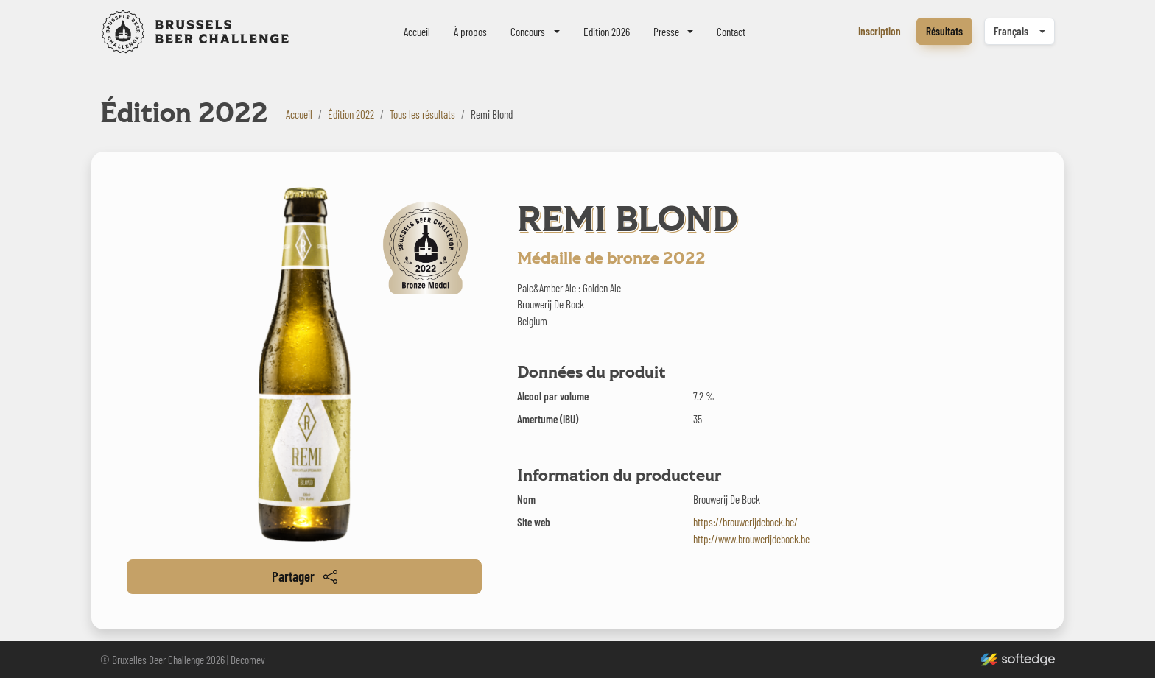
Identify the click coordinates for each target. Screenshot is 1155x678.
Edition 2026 (606, 31)
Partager (304, 576)
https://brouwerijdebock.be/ (745, 522)
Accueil (417, 31)
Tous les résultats (422, 114)
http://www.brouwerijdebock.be (751, 538)
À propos (470, 31)
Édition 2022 (351, 114)
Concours (527, 31)
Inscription (879, 31)
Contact (731, 31)
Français (1011, 31)
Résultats (944, 31)
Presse (666, 31)
